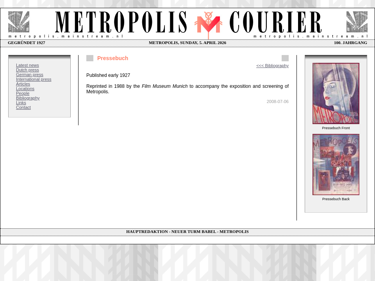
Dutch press (27, 70)
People (22, 93)
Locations (25, 88)
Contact (23, 107)
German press (29, 74)
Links (21, 102)
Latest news (27, 65)
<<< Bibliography (272, 65)
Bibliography (28, 98)
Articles (23, 84)
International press (34, 79)
